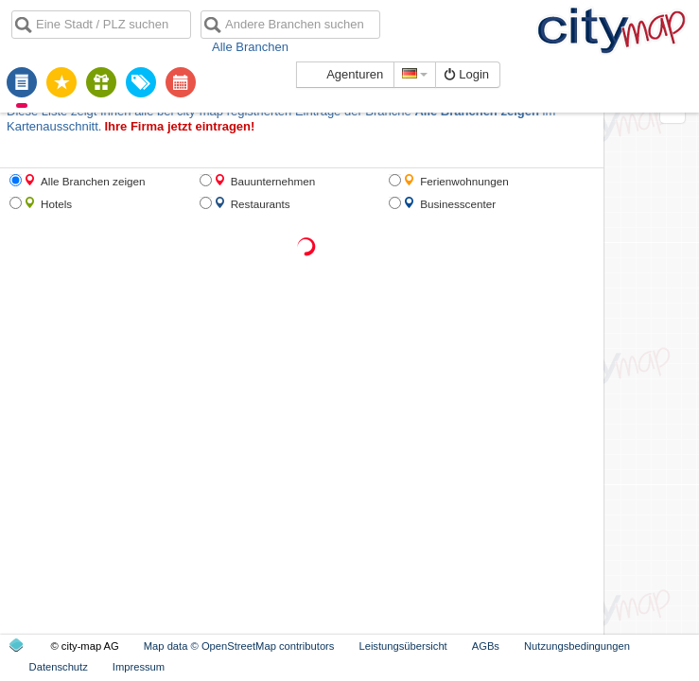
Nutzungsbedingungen (577, 646)
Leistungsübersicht (402, 646)
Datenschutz (58, 666)
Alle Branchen (250, 47)
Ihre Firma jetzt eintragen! (179, 126)
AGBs (485, 646)
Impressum (139, 666)
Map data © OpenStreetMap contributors (239, 646)
